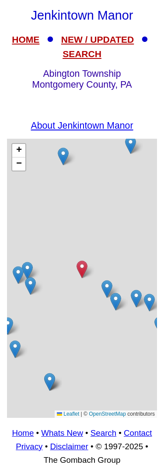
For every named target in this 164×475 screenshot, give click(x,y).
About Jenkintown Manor (82, 125)
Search (103, 432)
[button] (106, 289)
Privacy (29, 446)
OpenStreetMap (107, 414)
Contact (138, 432)
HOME (25, 39)
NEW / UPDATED (97, 39)
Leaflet (68, 414)
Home (23, 432)
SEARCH (82, 54)
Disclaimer (69, 446)
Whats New (62, 432)
